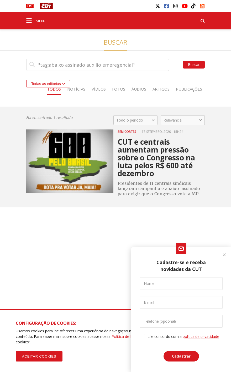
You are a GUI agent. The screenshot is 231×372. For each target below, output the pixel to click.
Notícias (76, 89)
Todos (54, 89)
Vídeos (99, 89)
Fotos (118, 89)
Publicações (189, 89)
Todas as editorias (48, 84)
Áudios (139, 89)
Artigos (161, 89)
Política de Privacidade (131, 336)
